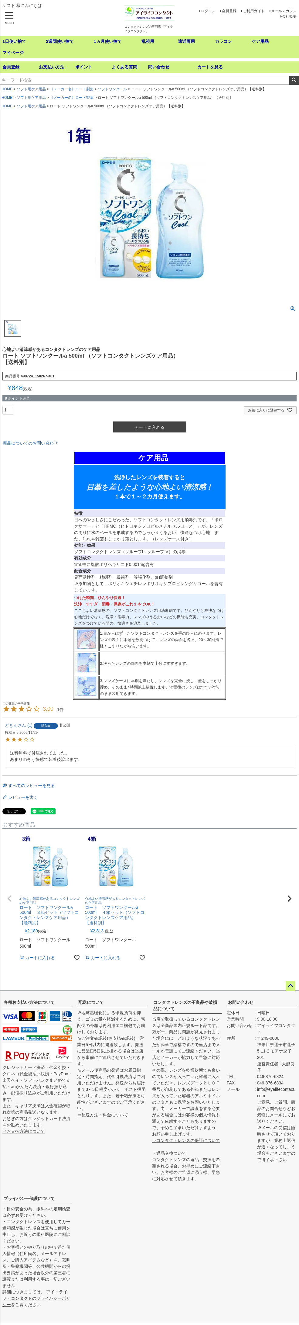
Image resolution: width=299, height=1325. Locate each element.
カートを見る (210, 66)
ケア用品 (260, 41)
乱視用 (147, 41)
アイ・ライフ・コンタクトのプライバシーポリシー (36, 1298)
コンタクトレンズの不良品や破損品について (185, 1005)
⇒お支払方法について (23, 1131)
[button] (9, 898)
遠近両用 (186, 41)
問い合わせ (158, 66)
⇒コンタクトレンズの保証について (186, 1140)
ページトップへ (290, 986)
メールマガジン (284, 11)
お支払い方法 (51, 66)
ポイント (83, 66)
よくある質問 (124, 66)
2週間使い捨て (60, 41)
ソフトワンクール (112, 89)
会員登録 (229, 11)
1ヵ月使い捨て (108, 41)
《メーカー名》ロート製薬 (71, 89)
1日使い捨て (14, 41)
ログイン (208, 11)
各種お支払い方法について (29, 1002)
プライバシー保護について (29, 1198)
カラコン (223, 41)
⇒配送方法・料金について (102, 1114)
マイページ (13, 52)
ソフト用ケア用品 (31, 89)
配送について (91, 1002)
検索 (294, 80)
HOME (7, 89)
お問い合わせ (240, 1002)
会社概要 (289, 16)
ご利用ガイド (254, 11)
